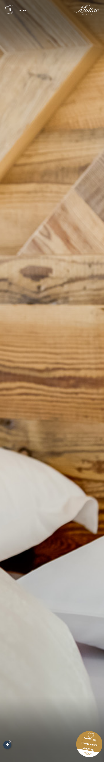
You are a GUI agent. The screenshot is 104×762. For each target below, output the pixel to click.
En (24, 10)
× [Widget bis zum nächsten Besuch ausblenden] (10, 741)
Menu (10, 13)
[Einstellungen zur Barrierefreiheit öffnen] (7, 745)
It (20, 10)
